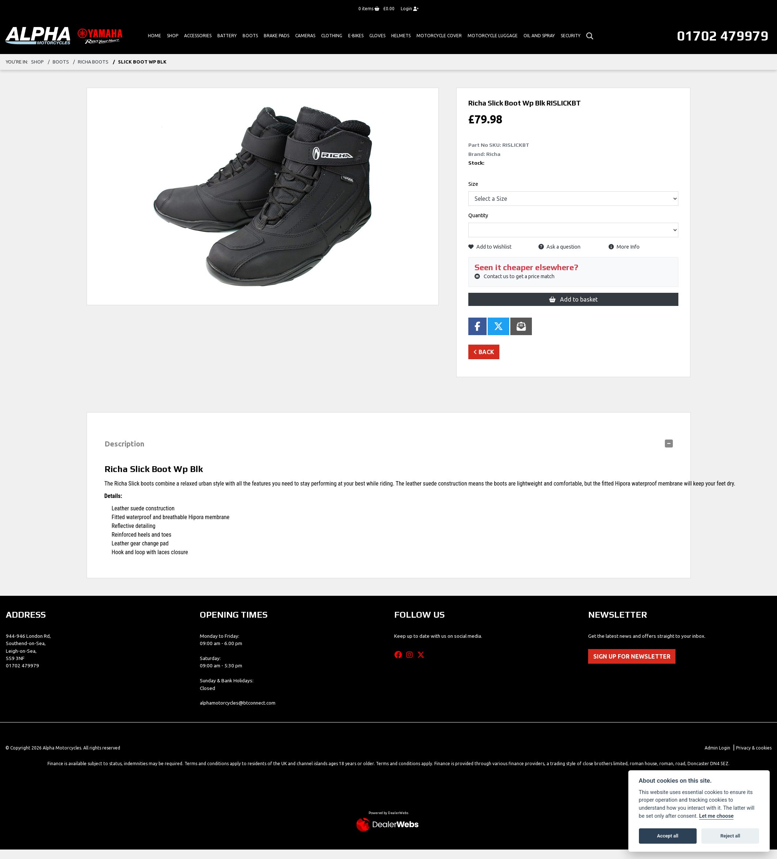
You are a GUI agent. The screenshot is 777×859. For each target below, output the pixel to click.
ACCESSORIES (198, 35)
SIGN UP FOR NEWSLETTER (631, 656)
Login (410, 8)
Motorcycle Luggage (493, 35)
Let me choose (716, 816)
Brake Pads (276, 35)
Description (124, 444)
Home (154, 35)
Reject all (730, 836)
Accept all (667, 836)
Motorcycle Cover (439, 35)
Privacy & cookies (754, 747)
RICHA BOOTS (93, 61)
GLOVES (377, 35)
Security (570, 35)
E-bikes (355, 35)
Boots (250, 35)
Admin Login (717, 747)
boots (61, 61)
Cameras (305, 35)
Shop (172, 35)
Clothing (331, 35)
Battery (227, 35)
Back (483, 352)
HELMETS (401, 35)
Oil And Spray (539, 35)
